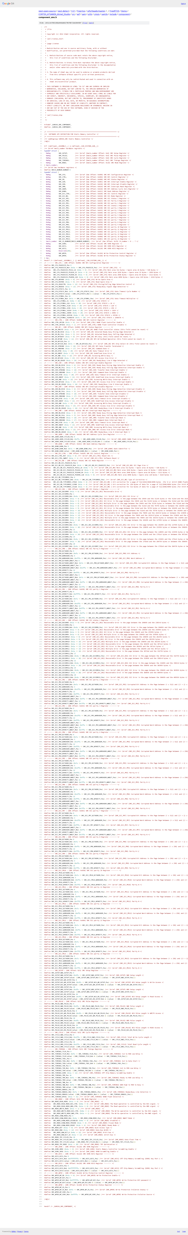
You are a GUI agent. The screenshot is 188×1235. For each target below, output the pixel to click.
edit (91, 23)
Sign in (183, 3)
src (73, 14)
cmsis (97, 14)
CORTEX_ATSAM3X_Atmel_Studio (54, 14)
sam (84, 14)
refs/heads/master (96, 11)
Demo (124, 11)
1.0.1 (73, 11)
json (184, 1231)
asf (78, 14)
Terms (26, 1231)
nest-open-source (47, 11)
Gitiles (13, 1231)
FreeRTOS (114, 11)
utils (90, 14)
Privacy (19, 1231)
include (113, 14)
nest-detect (63, 11)
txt (178, 1231)
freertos (81, 11)
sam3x (104, 14)
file (85, 23)
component (124, 14)
